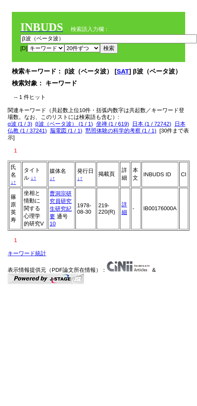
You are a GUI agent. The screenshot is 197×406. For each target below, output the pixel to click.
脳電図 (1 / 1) (66, 130)
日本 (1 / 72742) (152, 124)
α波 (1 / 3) (20, 124)
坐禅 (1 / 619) (112, 124)
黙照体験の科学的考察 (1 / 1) (121, 130)
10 (52, 223)
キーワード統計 (27, 253)
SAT (123, 71)
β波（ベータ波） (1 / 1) (64, 124)
